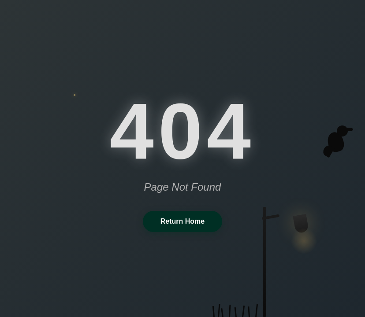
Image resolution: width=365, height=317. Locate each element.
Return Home (182, 221)
